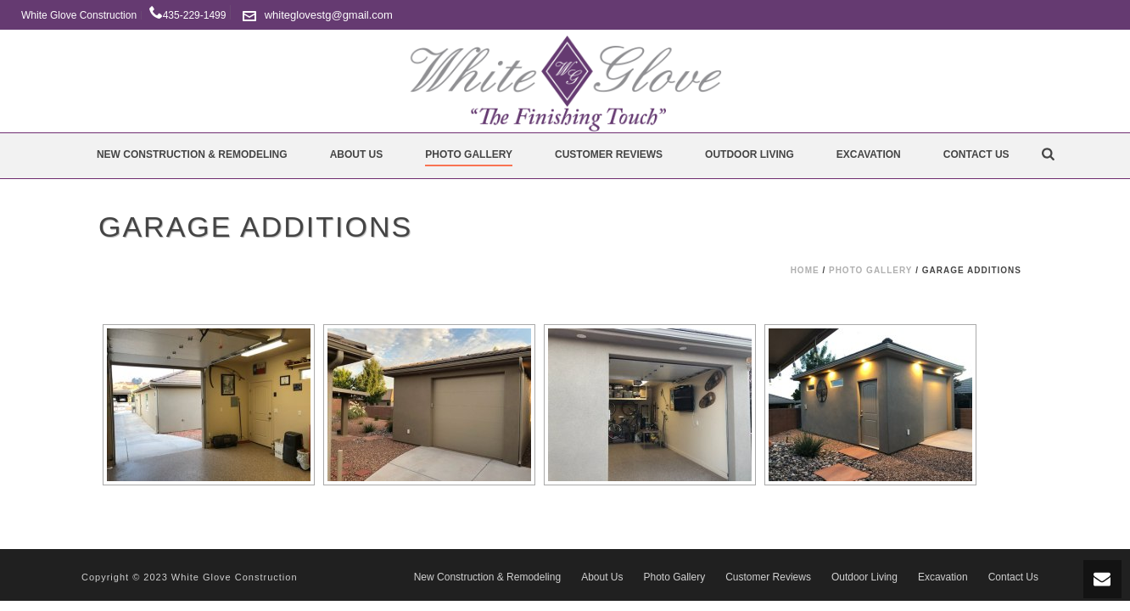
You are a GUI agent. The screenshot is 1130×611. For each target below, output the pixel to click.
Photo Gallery (468, 154)
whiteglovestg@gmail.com (329, 14)
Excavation (868, 154)
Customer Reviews (609, 154)
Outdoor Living (749, 154)
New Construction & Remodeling (192, 154)
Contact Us (976, 154)
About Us (356, 154)
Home (805, 270)
